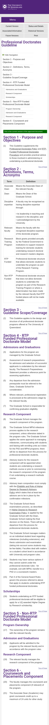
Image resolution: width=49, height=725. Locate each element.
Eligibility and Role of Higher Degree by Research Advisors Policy (26, 489)
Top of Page (42, 167)
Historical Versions (36, 31)
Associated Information (12, 31)
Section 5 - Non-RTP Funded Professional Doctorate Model (16, 103)
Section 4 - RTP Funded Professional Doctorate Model (16, 83)
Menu (13, 19)
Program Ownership (13, 109)
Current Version (12, 26)
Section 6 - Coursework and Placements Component (15, 122)
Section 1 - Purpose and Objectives (14, 60)
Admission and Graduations (16, 113)
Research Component (14, 93)
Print (36, 36)
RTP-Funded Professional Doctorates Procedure (28, 152)
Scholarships (10, 97)
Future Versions (12, 36)
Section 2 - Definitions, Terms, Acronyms (16, 68)
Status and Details (35, 26)
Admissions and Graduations (16, 89)
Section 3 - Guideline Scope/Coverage (15, 76)
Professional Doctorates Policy (23, 149)
